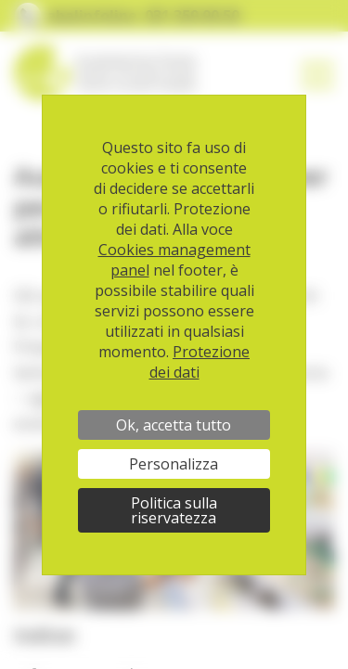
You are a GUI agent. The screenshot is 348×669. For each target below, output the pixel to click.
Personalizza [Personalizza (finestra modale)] (173, 464)
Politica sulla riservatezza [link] (174, 510)
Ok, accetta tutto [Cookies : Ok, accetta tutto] (173, 425)
